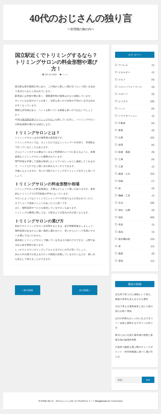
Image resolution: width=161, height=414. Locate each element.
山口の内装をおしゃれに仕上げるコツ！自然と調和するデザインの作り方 (134, 323)
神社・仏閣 (124, 209)
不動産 (121, 122)
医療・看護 (124, 151)
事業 (120, 130)
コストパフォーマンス (130, 86)
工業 (120, 166)
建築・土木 (124, 173)
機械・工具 (124, 195)
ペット (65, 74)
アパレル (123, 65)
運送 (120, 260)
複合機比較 (124, 238)
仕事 (120, 137)
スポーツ (123, 94)
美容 (120, 224)
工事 (120, 159)
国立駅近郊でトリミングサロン (38, 119)
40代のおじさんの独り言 (80, 18)
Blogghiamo (101, 401)
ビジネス (123, 101)
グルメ (121, 79)
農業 (120, 253)
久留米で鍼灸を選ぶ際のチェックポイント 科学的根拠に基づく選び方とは (134, 351)
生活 (120, 202)
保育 (120, 144)
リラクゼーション (127, 115)
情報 (120, 180)
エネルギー (124, 72)
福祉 (120, 217)
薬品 (120, 231)
